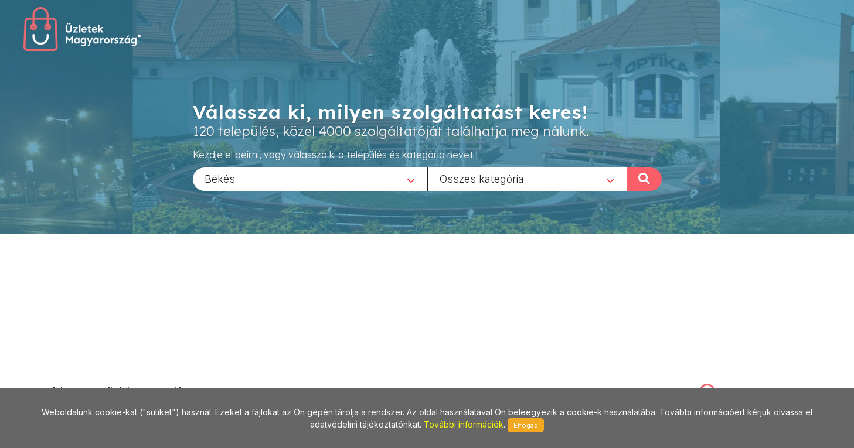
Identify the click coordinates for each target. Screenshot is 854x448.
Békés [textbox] (220, 178)
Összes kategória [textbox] (482, 178)
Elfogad (525, 425)
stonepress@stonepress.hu (76, 377)
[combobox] (310, 178)
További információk (463, 424)
